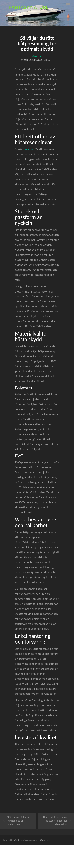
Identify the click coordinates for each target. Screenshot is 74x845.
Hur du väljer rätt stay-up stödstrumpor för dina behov (55, 821)
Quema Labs (45, 840)
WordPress (18, 840)
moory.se (28, 149)
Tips (40, 56)
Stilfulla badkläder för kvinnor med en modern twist (18, 821)
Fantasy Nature (28, 7)
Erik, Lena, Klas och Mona (37, 60)
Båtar (35, 56)
